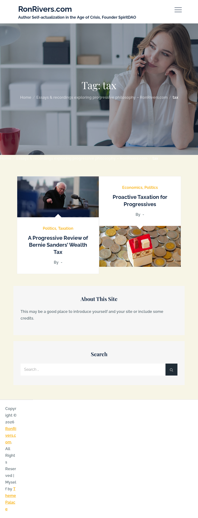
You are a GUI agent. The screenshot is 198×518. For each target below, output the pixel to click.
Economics (132, 187)
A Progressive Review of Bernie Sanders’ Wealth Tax (58, 245)
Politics (49, 228)
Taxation (65, 228)
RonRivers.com (45, 9)
